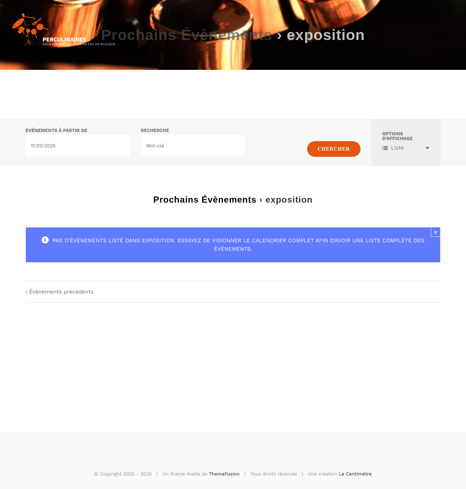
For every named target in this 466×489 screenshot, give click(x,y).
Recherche (155, 130)
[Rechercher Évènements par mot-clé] (193, 146)
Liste (393, 147)
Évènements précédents (61, 292)
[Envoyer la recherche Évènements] (334, 149)
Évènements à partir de (56, 130)
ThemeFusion (224, 474)
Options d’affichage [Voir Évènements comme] (397, 136)
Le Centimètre (355, 474)
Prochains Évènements (205, 199)
